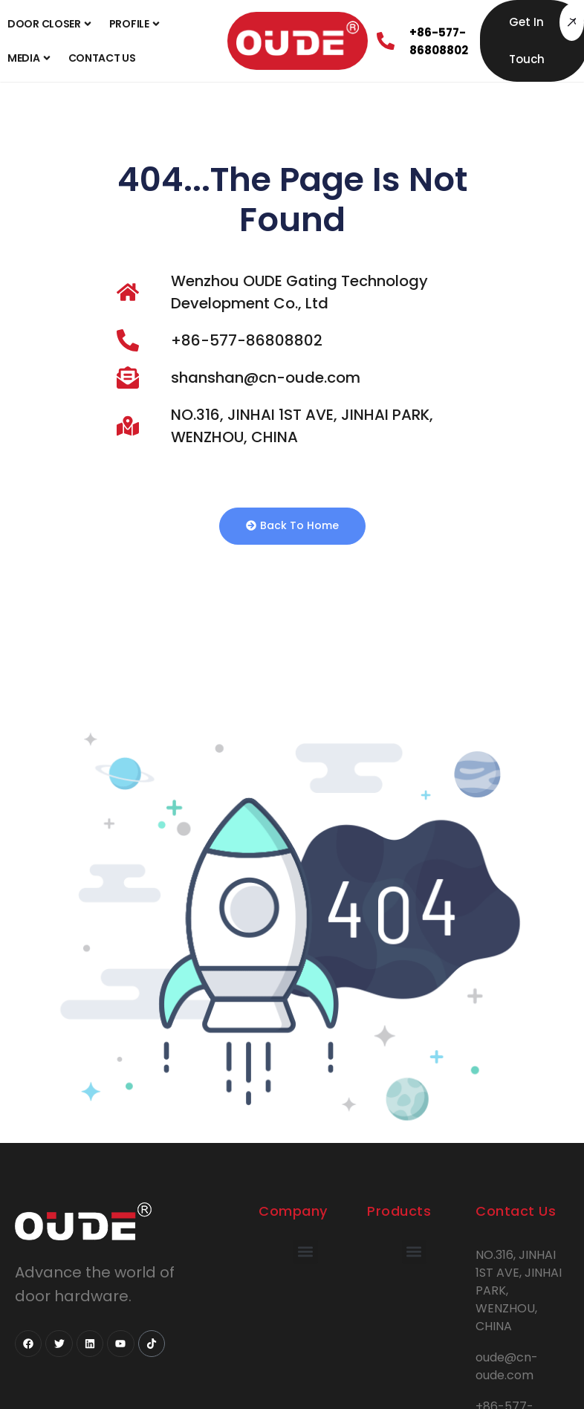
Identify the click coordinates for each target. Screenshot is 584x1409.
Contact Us (102, 58)
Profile (136, 23)
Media (30, 58)
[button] (305, 1252)
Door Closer (50, 23)
